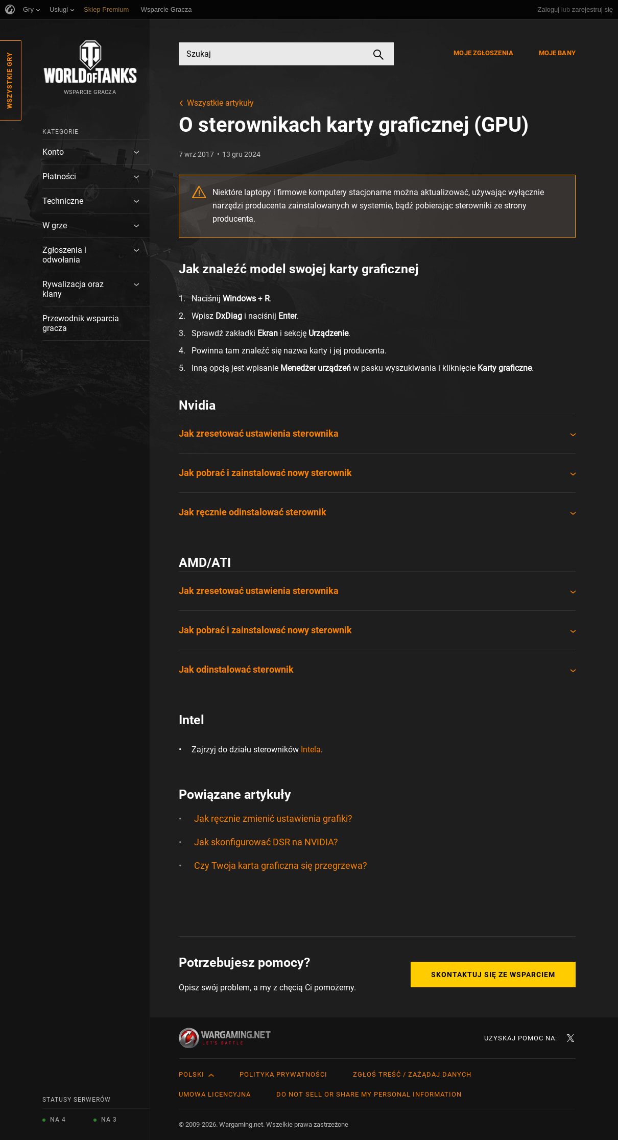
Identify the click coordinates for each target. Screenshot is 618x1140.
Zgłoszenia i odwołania (64, 255)
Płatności (59, 176)
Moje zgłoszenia (483, 53)
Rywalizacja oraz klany (73, 289)
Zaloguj (549, 9)
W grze (54, 225)
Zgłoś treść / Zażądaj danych (412, 1074)
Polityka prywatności (283, 1074)
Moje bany (557, 53)
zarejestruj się (592, 9)
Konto (53, 152)
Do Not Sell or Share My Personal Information (369, 1094)
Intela (311, 749)
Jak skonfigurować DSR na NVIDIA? (266, 842)
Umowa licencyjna (215, 1094)
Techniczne (62, 201)
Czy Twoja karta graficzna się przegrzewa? (280, 865)
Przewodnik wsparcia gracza (80, 323)
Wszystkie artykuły (220, 103)
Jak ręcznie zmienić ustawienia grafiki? (273, 818)
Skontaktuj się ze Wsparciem (493, 974)
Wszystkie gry (9, 80)
